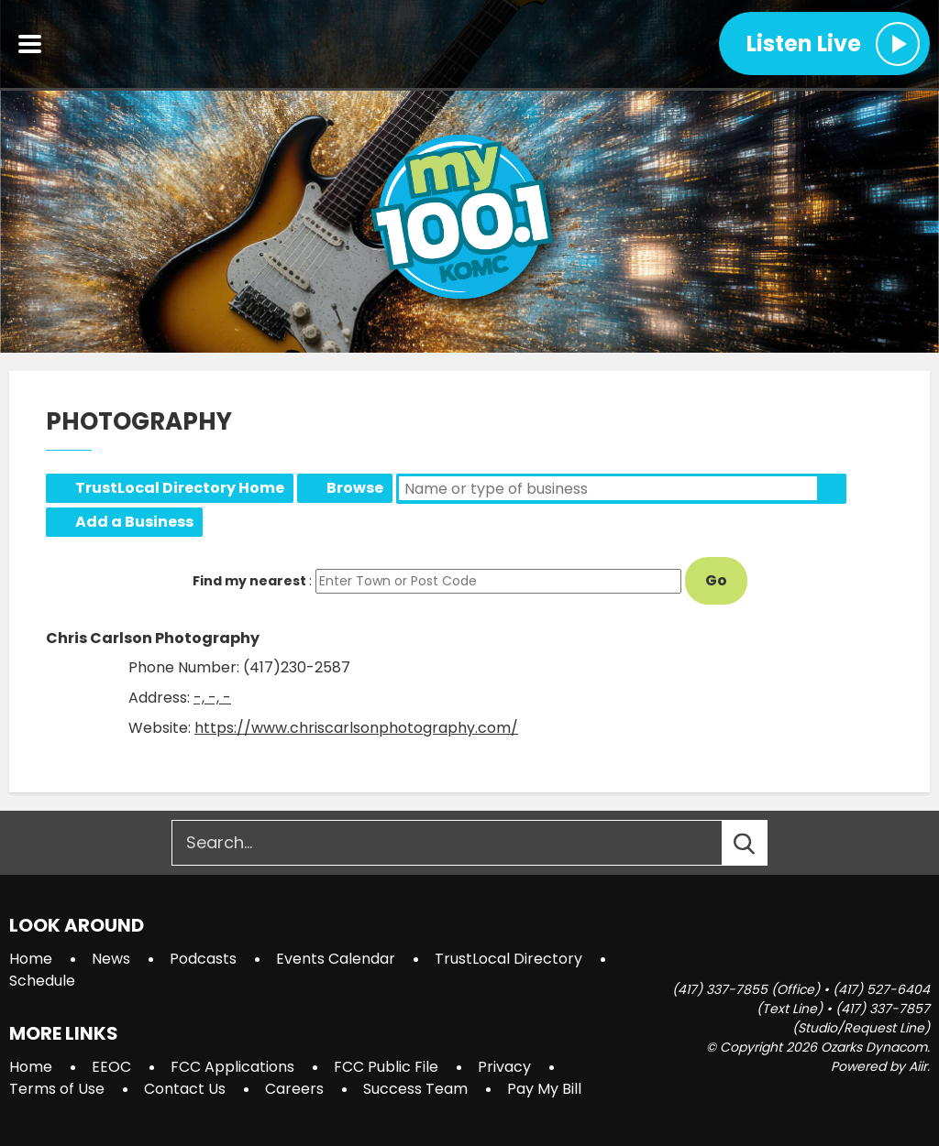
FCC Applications (232, 1066)
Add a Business (134, 521)
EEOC (111, 1066)
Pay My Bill (544, 1088)
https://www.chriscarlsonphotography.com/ (356, 727)
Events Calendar (335, 958)
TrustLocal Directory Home (179, 487)
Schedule (42, 980)
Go (716, 580)
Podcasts (203, 958)
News (111, 958)
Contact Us (185, 1088)
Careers (294, 1088)
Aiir (918, 1066)
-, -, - (212, 697)
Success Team (415, 1088)
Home (30, 958)
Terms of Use (57, 1088)
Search (831, 488)
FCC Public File (386, 1066)
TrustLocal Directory (508, 958)
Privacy (504, 1066)
